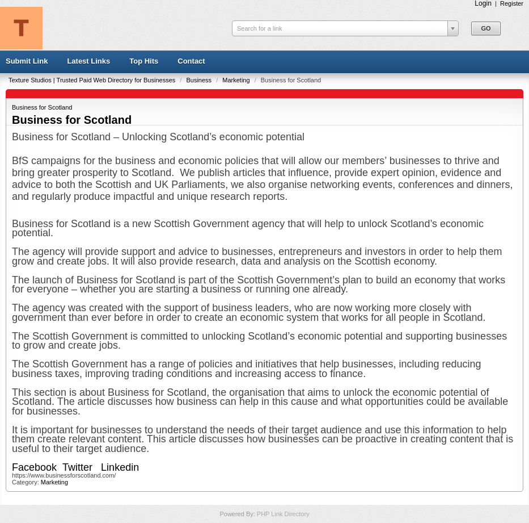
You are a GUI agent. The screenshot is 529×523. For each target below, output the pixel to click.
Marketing (236, 80)
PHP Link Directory (283, 514)
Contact (191, 61)
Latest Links (88, 61)
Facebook (36, 467)
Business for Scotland (42, 107)
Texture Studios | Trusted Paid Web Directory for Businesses (93, 80)
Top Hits (143, 61)
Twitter (77, 467)
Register (511, 3)
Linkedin (121, 467)
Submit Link (27, 61)
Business (199, 80)
